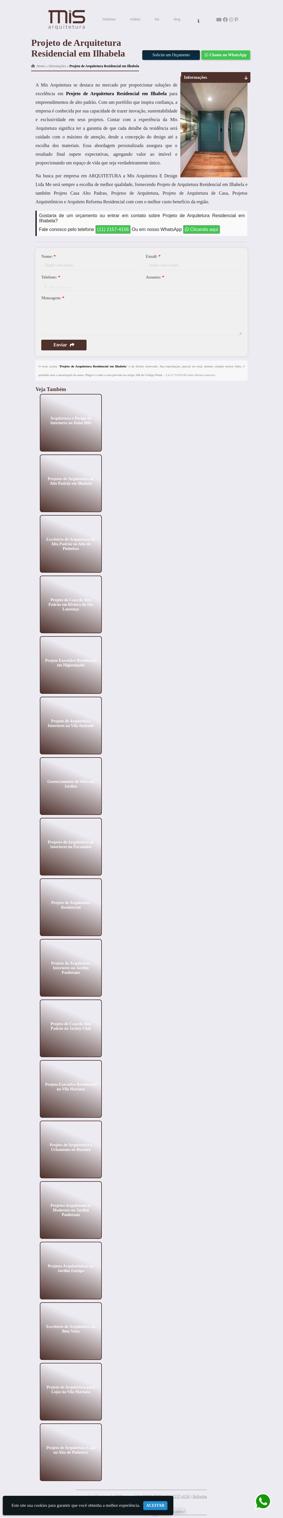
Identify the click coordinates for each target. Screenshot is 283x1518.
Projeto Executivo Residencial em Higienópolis (71, 662)
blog (177, 19)
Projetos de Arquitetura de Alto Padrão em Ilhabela (71, 480)
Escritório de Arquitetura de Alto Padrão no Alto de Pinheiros (70, 544)
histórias (109, 19)
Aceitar (155, 1505)
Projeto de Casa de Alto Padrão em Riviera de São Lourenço (70, 604)
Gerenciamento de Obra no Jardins (70, 783)
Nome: (48, 256)
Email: (153, 256)
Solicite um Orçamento (171, 55)
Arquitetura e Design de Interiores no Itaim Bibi (70, 420)
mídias (135, 19)
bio (157, 19)
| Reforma (199, 1496)
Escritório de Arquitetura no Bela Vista (70, 1328)
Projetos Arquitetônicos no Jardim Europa (71, 1268)
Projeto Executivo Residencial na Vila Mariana (71, 1086)
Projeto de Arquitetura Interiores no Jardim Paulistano (70, 967)
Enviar (63, 344)
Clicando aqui (201, 229)
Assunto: (155, 277)
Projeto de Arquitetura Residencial (70, 904)
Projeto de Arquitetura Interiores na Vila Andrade (71, 723)
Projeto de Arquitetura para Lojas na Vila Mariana (71, 1389)
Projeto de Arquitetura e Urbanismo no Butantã (71, 1147)
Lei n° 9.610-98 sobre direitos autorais (190, 375)
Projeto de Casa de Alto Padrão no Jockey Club (70, 1025)
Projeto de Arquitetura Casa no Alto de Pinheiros (70, 1449)
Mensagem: (52, 298)
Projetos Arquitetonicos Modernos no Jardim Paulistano (70, 1210)
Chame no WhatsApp (225, 55)
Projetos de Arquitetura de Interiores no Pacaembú (71, 844)
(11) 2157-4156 (113, 229)
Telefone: (50, 277)
